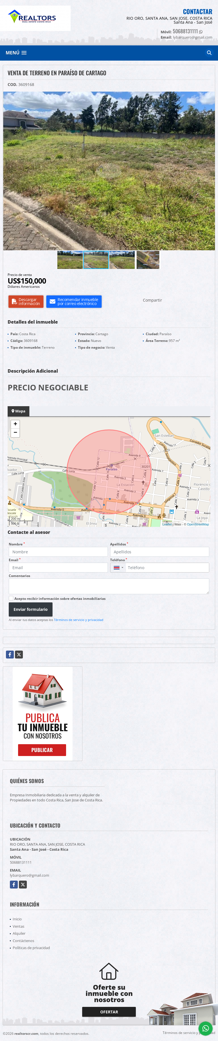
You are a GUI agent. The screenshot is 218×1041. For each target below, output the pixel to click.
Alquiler (19, 933)
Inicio (17, 918)
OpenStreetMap (198, 524)
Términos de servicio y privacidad (78, 620)
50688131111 (185, 31)
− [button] (15, 433)
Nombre (17, 544)
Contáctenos (23, 940)
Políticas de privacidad (31, 947)
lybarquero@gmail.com (29, 875)
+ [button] (15, 424)
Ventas (18, 926)
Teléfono (118, 560)
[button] (209, 96)
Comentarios (19, 575)
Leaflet (167, 524)
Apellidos (119, 544)
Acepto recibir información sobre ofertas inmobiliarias (60, 598)
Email (15, 560)
